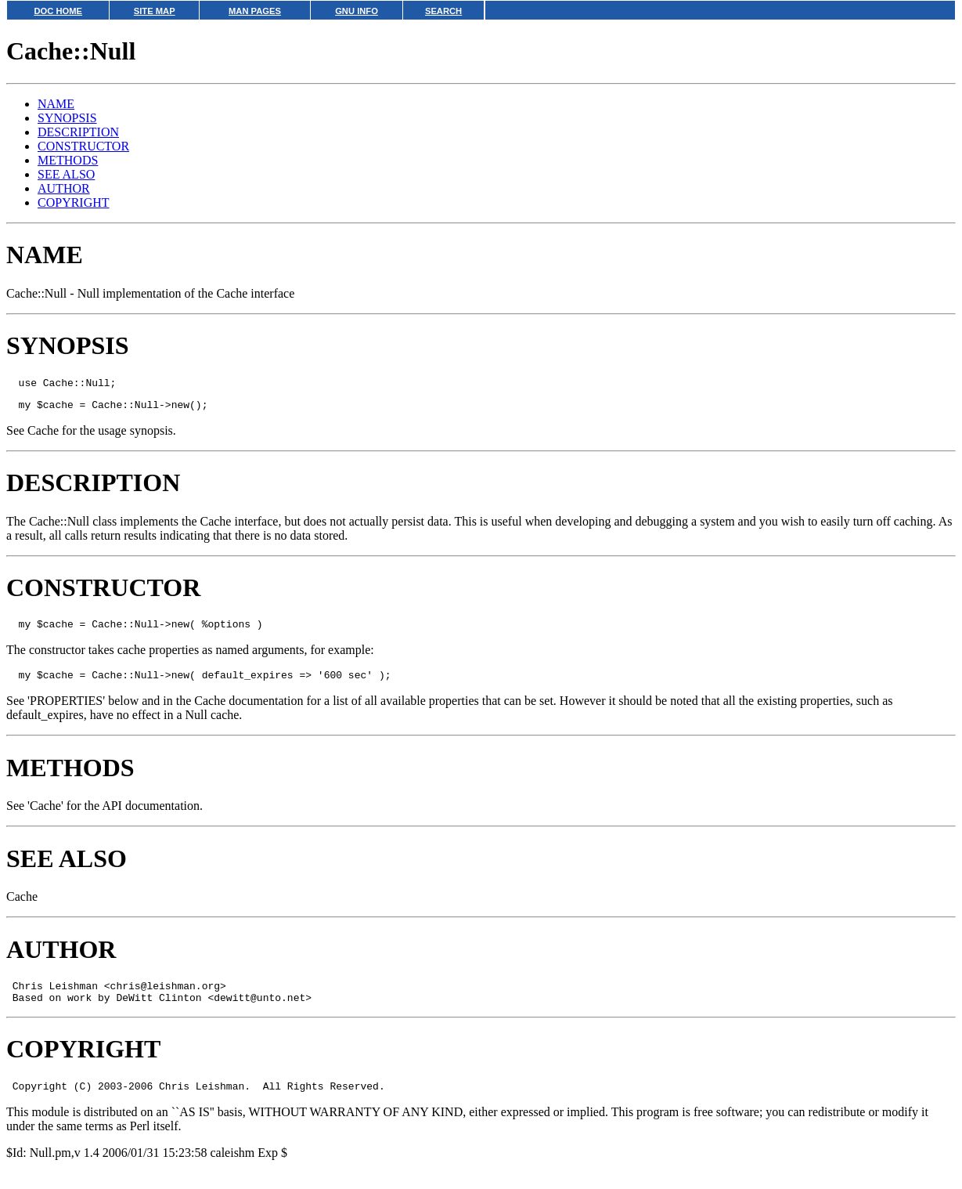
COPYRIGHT (74, 202)
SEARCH (443, 11)
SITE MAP (154, 11)
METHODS (68, 160)
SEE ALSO (66, 174)
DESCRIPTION (78, 132)
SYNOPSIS (67, 118)
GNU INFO (356, 11)
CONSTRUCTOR (83, 146)
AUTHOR (64, 188)
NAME (56, 103)
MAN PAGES (255, 11)
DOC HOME (58, 11)
